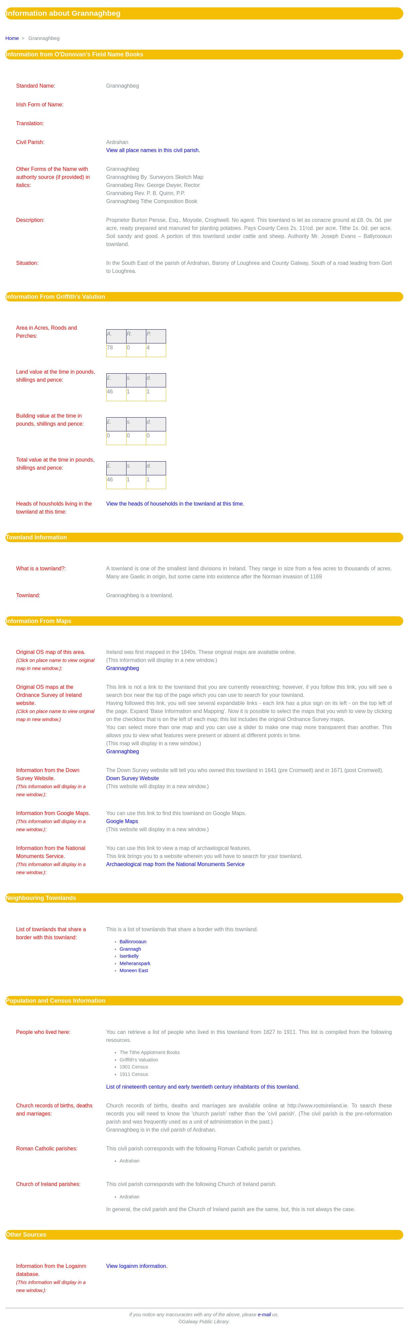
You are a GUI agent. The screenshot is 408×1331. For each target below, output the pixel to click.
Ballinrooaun (133, 941)
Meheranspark (135, 963)
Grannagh (130, 949)
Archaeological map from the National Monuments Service (175, 864)
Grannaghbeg (122, 668)
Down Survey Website (132, 778)
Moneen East (134, 970)
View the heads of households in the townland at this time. (175, 504)
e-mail (264, 1314)
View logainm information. (137, 1266)
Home (12, 38)
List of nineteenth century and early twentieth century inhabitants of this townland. (203, 1087)
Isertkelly (129, 956)
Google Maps (122, 821)
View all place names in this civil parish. (153, 150)
